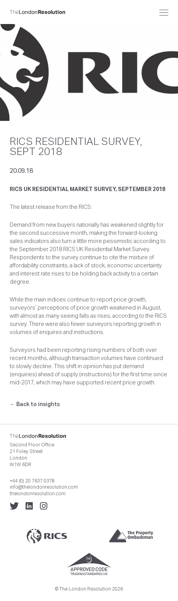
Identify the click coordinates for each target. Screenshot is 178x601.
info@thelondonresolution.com (44, 487)
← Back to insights (35, 404)
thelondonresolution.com (38, 493)
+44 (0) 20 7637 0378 (32, 481)
